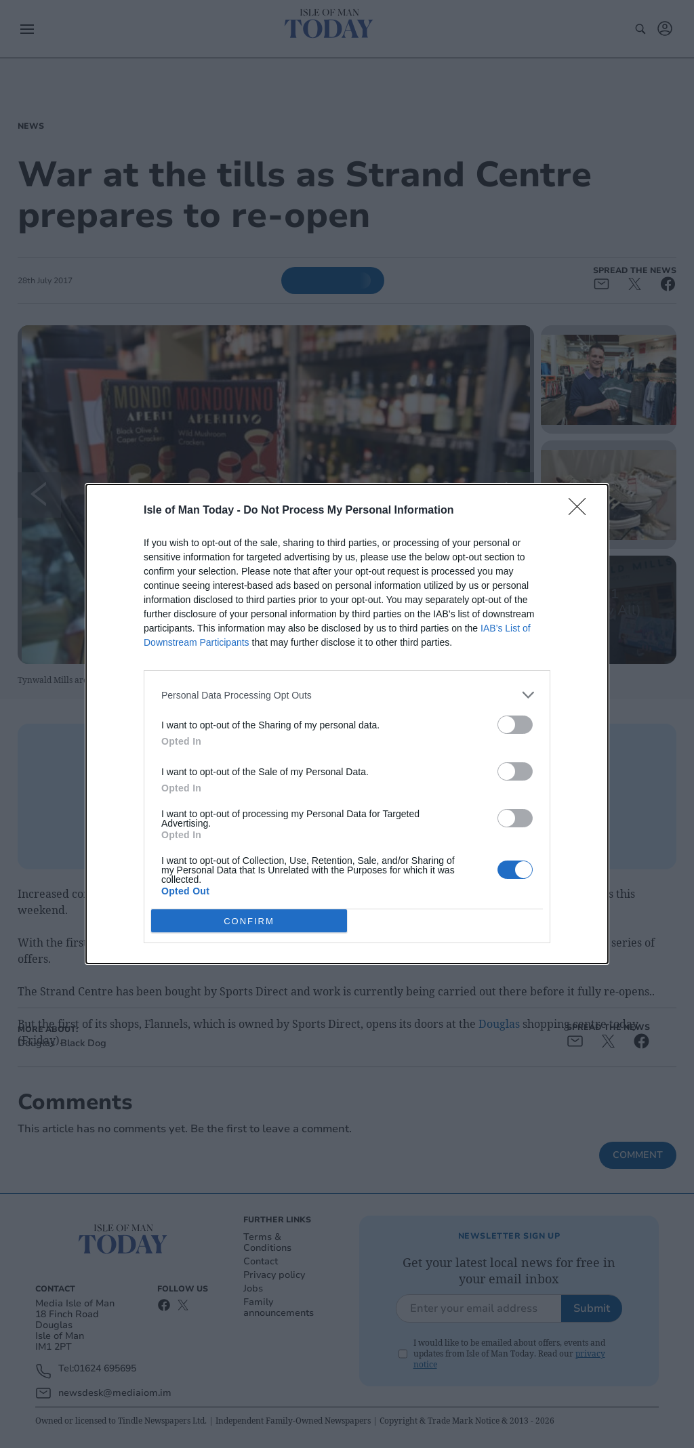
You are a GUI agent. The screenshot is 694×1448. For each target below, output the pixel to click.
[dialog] (347, 724)
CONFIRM (249, 921)
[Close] (581, 511)
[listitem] (347, 695)
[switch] (515, 725)
